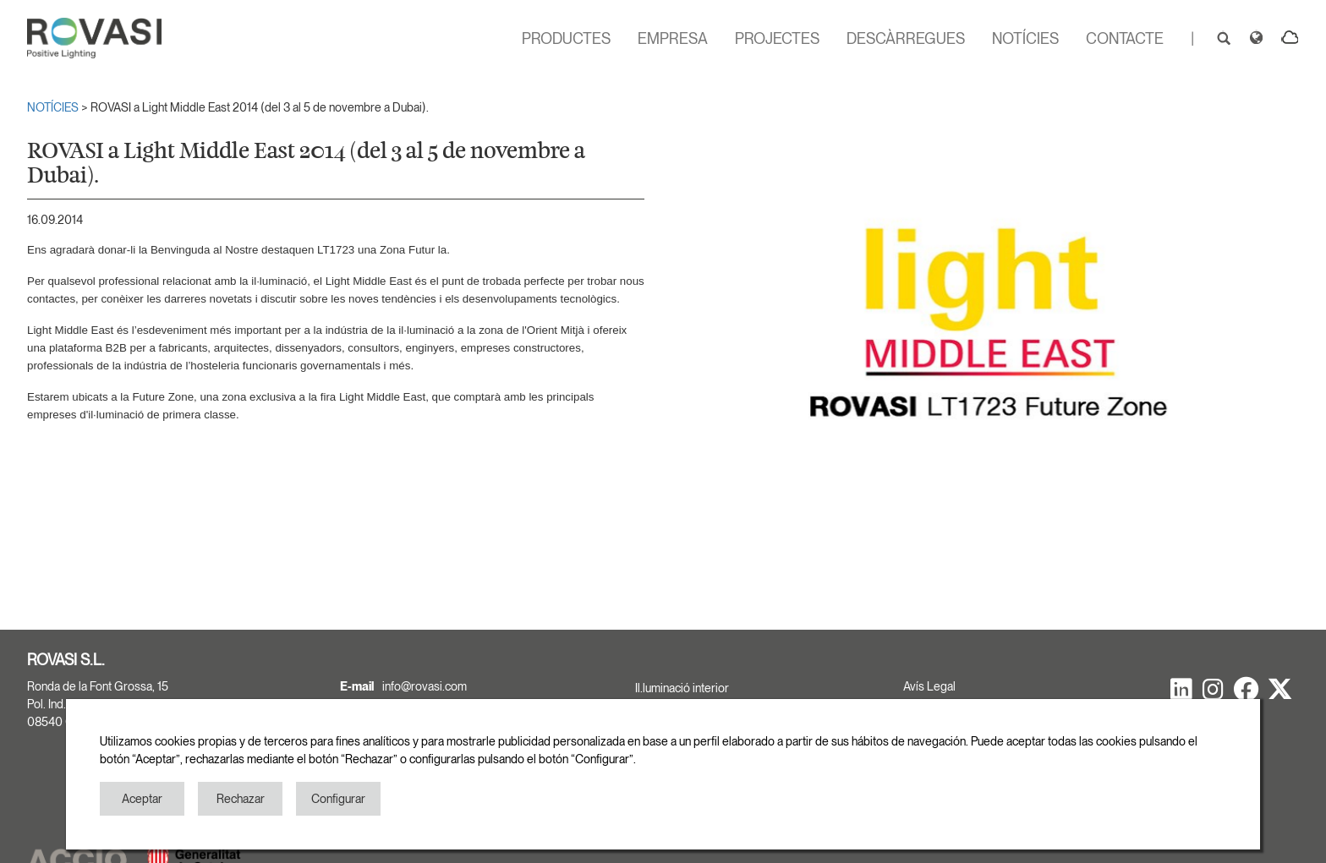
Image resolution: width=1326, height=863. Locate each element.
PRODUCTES (566, 38)
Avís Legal (929, 686)
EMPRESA (673, 38)
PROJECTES (777, 38)
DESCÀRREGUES (906, 38)
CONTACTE (1125, 38)
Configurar (338, 799)
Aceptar (142, 799)
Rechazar (240, 799)
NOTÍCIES (1025, 38)
